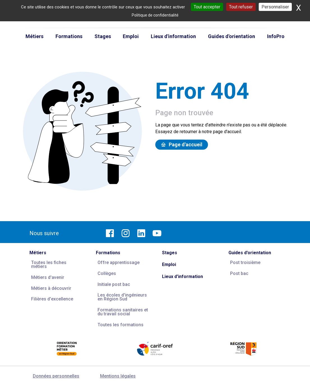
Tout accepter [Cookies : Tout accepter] (207, 7)
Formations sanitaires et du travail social (123, 311)
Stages (169, 252)
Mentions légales (118, 376)
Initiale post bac (114, 284)
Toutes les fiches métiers (48, 264)
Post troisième (245, 262)
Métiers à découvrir (51, 288)
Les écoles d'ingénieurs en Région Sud (122, 297)
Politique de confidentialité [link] (155, 15)
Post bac (239, 273)
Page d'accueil (181, 144)
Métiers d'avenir (47, 277)
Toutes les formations (121, 324)
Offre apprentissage (119, 262)
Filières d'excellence (52, 299)
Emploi (169, 264)
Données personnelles (56, 376)
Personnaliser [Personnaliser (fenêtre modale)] (275, 7)
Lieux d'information (182, 276)
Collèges (107, 273)
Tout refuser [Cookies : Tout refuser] (241, 7)
